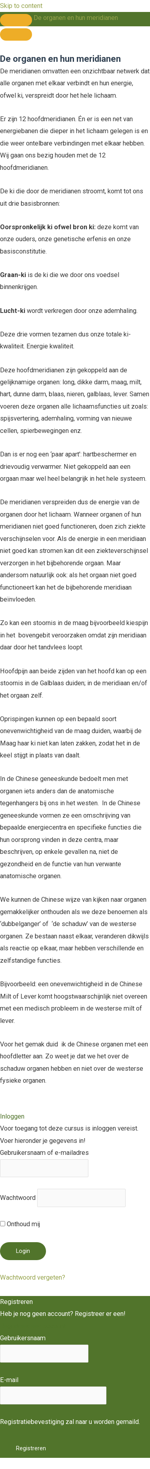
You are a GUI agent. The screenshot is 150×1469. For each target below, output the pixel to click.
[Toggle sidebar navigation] (16, 20)
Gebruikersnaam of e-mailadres (44, 1152)
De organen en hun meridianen (76, 18)
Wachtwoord (18, 1198)
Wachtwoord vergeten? (32, 1277)
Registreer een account (33, 1326)
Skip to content (21, 6)
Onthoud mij (20, 1224)
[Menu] (16, 34)
